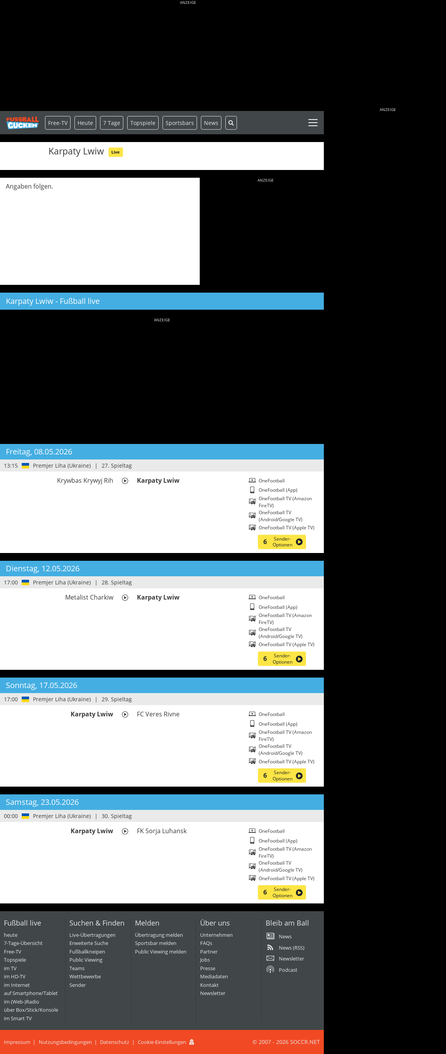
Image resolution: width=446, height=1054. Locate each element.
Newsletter (212, 993)
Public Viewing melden (161, 951)
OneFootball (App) (278, 490)
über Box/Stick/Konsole (31, 1009)
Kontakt (209, 984)
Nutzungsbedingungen (65, 1041)
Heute (85, 123)
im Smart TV (18, 1018)
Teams (77, 968)
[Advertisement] (188, 56)
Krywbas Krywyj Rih (85, 480)
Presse (207, 968)
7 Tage (111, 123)
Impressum (17, 1041)
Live (115, 152)
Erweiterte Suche (88, 943)
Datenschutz (114, 1041)
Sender (77, 984)
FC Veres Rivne (158, 714)
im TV (10, 968)
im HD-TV (15, 976)
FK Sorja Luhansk (162, 831)
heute (10, 934)
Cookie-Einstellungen (162, 1041)
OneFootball (272, 480)
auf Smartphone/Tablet (31, 993)
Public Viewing (85, 959)
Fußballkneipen (87, 951)
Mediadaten (214, 976)
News (211, 123)
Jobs (205, 959)
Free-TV (57, 123)
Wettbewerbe (85, 976)
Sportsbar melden (155, 943)
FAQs (206, 943)
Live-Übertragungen (92, 934)
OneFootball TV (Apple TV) (287, 527)
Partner (209, 951)
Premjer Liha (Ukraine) (62, 465)
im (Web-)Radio (21, 1001)
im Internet (17, 984)
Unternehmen (216, 934)
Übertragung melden (159, 934)
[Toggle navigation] (313, 122)
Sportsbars (180, 123)
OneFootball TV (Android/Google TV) (281, 516)
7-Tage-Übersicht (23, 943)
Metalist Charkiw (89, 597)
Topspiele (15, 959)
